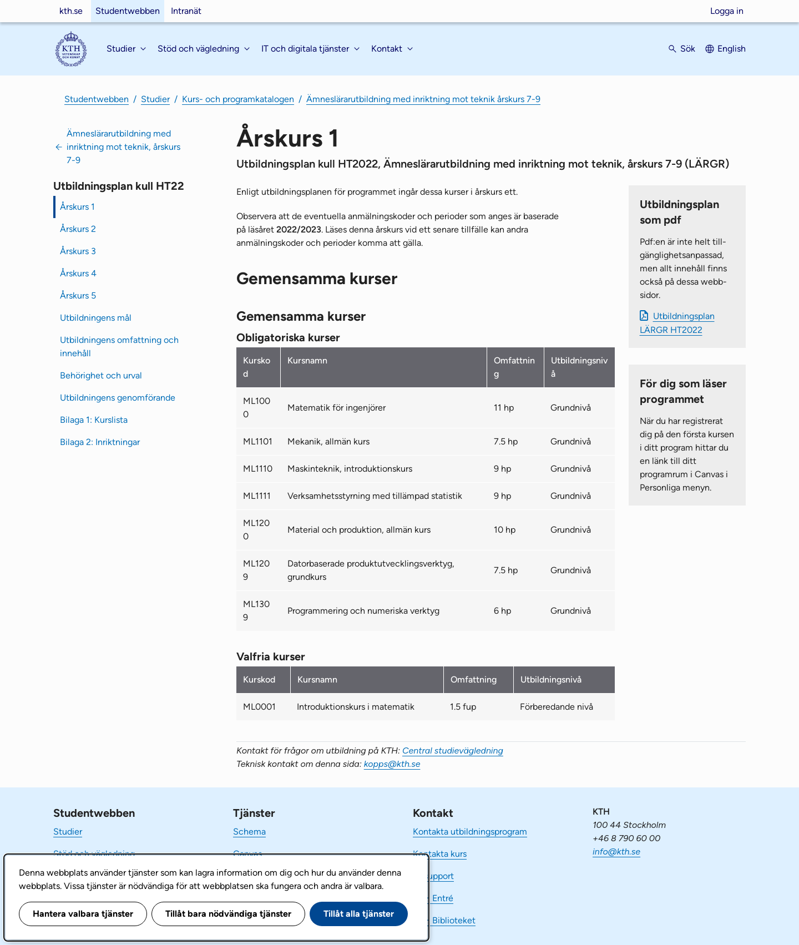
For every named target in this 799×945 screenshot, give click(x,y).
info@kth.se (616, 851)
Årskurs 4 (78, 273)
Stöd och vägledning (94, 853)
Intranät (186, 11)
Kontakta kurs (440, 853)
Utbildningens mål (96, 317)
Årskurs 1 (77, 206)
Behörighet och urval (101, 375)
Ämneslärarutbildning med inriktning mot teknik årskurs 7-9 (423, 99)
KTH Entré (433, 898)
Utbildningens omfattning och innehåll (119, 346)
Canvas (247, 853)
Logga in (727, 11)
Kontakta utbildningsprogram (470, 831)
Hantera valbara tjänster (83, 913)
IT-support (433, 876)
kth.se (71, 11)
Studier (155, 99)
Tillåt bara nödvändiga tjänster (228, 913)
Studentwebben (127, 11)
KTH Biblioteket (444, 920)
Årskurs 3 (78, 251)
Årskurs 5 (78, 295)
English (731, 48)
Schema (249, 831)
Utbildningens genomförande (117, 397)
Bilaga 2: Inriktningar (100, 442)
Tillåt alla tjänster (358, 913)
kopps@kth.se (392, 764)
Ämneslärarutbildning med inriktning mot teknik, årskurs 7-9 (123, 146)
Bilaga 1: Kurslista (94, 420)
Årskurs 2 (78, 229)
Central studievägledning (452, 750)
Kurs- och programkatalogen (238, 99)
